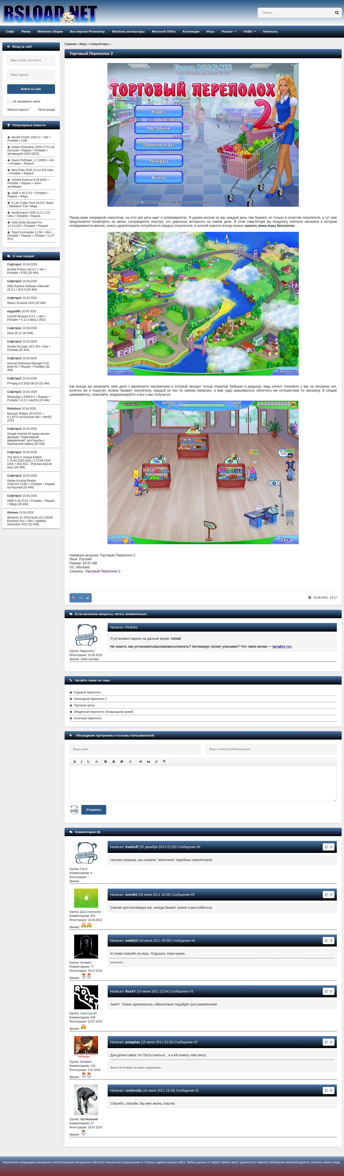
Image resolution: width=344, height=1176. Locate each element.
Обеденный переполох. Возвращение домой (103, 712)
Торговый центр (84, 705)
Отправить (93, 809)
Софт (10, 31)
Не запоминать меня (26, 101)
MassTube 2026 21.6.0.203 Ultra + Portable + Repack (30, 171)
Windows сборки (50, 31)
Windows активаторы (128, 31)
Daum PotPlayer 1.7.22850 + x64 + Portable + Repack (30, 162)
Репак (26, 31)
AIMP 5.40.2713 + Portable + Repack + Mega (28, 194)
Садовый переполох (87, 692)
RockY (130, 991)
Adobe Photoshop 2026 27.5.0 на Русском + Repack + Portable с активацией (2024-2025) (30, 150)
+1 (80, 597)
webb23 (131, 940)
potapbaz (132, 1042)
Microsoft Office (164, 31)
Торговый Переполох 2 (102, 571)
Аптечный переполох (88, 718)
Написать (270, 31)
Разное (227, 31)
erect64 (131, 894)
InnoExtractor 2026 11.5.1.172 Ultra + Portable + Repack (28, 214)
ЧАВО (247, 31)
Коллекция (191, 31)
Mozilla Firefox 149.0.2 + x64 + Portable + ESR (29, 139)
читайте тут (282, 646)
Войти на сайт (31, 89)
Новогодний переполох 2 (90, 699)
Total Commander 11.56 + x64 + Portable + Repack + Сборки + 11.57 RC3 (31, 236)
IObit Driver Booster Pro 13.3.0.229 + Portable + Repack (27, 224)
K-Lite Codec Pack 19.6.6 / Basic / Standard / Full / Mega (30, 204)
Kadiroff (131, 847)
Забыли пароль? (18, 109)
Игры (210, 31)
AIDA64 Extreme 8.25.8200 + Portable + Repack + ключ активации (28, 183)
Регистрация (46, 109)
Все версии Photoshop (87, 31)
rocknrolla (133, 1090)
